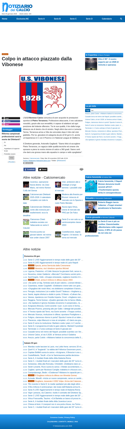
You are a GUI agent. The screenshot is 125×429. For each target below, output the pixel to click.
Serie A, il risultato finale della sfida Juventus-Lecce (50, 401)
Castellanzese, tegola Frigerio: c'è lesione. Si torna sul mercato (71, 235)
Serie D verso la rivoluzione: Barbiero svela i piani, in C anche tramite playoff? (61, 323)
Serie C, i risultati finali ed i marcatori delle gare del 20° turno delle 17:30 (59, 407)
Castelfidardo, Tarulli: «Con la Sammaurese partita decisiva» (53, 355)
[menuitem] (121, 19)
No (5, 145)
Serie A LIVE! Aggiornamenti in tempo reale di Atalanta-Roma (54, 390)
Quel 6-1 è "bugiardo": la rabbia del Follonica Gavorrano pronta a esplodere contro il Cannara (68, 350)
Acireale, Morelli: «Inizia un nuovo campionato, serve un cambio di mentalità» (61, 378)
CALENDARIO (52, 422)
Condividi (29, 169)
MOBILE (70, 422)
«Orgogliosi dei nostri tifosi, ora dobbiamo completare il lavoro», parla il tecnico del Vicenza (66, 289)
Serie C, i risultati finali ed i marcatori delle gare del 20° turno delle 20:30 (59, 361)
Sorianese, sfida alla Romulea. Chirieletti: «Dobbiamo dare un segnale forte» (60, 364)
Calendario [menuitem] (107, 19)
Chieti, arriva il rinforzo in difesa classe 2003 (50, 280)
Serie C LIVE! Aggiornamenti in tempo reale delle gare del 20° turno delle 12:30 (62, 260)
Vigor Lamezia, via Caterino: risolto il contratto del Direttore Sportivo (57, 393)
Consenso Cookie (56, 417)
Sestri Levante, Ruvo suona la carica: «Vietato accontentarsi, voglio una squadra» (63, 367)
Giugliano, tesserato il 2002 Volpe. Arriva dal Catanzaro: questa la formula (63, 381)
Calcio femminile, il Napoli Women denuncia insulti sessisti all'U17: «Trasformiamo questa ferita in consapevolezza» (110, 187)
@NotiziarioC (61, 160)
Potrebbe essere (10, 154)
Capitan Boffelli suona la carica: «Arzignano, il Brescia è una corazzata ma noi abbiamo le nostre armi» (72, 352)
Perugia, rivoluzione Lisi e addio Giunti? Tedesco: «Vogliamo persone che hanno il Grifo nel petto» (70, 291)
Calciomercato (34, 158)
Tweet (43, 169)
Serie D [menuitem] (89, 19)
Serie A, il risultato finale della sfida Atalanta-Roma (49, 358)
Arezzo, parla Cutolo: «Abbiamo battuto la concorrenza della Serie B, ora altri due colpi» (65, 338)
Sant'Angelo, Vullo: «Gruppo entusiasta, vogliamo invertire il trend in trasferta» (61, 277)
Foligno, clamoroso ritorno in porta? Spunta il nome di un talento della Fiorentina (62, 317)
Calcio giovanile (93, 217)
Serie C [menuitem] (73, 19)
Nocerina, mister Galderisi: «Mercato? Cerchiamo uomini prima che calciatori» (61, 274)
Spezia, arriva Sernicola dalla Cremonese (49, 266)
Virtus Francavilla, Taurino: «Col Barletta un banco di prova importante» (58, 398)
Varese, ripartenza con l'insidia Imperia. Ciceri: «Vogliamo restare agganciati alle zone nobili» (67, 297)
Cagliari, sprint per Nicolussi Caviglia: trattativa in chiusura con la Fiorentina (60, 370)
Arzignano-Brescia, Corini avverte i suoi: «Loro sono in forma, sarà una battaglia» (62, 306)
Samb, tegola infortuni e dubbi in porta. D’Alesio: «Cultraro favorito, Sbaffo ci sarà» (63, 294)
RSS (76, 422)
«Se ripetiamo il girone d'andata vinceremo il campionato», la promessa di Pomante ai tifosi (67, 303)
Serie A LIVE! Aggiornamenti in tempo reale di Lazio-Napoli (53, 263)
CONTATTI (62, 422)
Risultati (11, 162)
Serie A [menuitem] (41, 19)
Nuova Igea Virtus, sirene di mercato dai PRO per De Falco (71, 210)
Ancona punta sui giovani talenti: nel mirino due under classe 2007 (40, 235)
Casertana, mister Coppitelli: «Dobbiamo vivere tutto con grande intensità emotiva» (63, 286)
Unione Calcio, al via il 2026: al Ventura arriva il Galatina (52, 335)
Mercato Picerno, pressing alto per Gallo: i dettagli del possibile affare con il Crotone (64, 309)
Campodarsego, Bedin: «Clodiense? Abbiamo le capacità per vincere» (58, 373)
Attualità (90, 198)
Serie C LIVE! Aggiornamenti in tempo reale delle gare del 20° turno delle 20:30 (62, 396)
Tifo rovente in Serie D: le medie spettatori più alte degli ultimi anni (56, 384)
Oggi (87, 110)
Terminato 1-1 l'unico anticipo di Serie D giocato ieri (50, 329)
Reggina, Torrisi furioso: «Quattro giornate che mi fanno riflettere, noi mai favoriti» (62, 300)
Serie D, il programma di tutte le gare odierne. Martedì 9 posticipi (55, 326)
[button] (11, 158)
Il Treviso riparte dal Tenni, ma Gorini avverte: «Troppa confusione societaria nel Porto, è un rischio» (70, 312)
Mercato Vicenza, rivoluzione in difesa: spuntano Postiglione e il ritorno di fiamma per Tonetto (67, 314)
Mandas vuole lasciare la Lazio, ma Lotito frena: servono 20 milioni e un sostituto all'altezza (67, 347)
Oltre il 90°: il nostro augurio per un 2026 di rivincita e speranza (108, 62)
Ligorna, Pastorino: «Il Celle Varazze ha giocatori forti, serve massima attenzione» (63, 271)
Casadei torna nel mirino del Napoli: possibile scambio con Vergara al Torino (60, 332)
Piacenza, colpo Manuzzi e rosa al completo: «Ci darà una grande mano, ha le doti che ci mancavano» (72, 320)
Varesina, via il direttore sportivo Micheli (48, 268)
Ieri (92, 110)
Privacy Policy (69, 417)
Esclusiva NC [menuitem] (23, 19)
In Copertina (91, 55)
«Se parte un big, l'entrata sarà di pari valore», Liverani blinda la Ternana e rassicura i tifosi (66, 283)
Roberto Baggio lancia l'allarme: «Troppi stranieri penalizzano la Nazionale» (110, 205)
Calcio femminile (93, 177)
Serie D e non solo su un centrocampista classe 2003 (72, 222)
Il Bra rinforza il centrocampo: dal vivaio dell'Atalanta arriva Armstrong (57, 387)
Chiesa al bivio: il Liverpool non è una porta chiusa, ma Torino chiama (57, 404)
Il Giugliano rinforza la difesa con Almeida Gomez (52, 375)
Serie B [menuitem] (57, 19)
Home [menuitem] (4, 19)
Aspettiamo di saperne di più (11, 150)
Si (5, 142)
